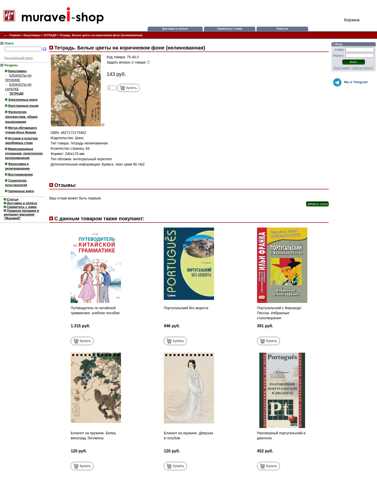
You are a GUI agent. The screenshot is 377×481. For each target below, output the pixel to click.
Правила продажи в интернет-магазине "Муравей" (21, 214)
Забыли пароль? (362, 67)
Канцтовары (31, 35)
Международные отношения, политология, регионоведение (24, 153)
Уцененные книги (21, 191)
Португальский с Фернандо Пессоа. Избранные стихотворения (279, 313)
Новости (282, 28)
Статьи (12, 199)
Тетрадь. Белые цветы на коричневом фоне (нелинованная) (100, 35)
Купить (128, 87)
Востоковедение (20, 174)
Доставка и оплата (175, 28)
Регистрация (342, 67)
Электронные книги (22, 99)
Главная (14, 35)
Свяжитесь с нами (229, 28)
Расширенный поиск (18, 58)
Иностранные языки (23, 106)
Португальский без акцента (186, 308)
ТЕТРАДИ (50, 35)
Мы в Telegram (350, 82)
